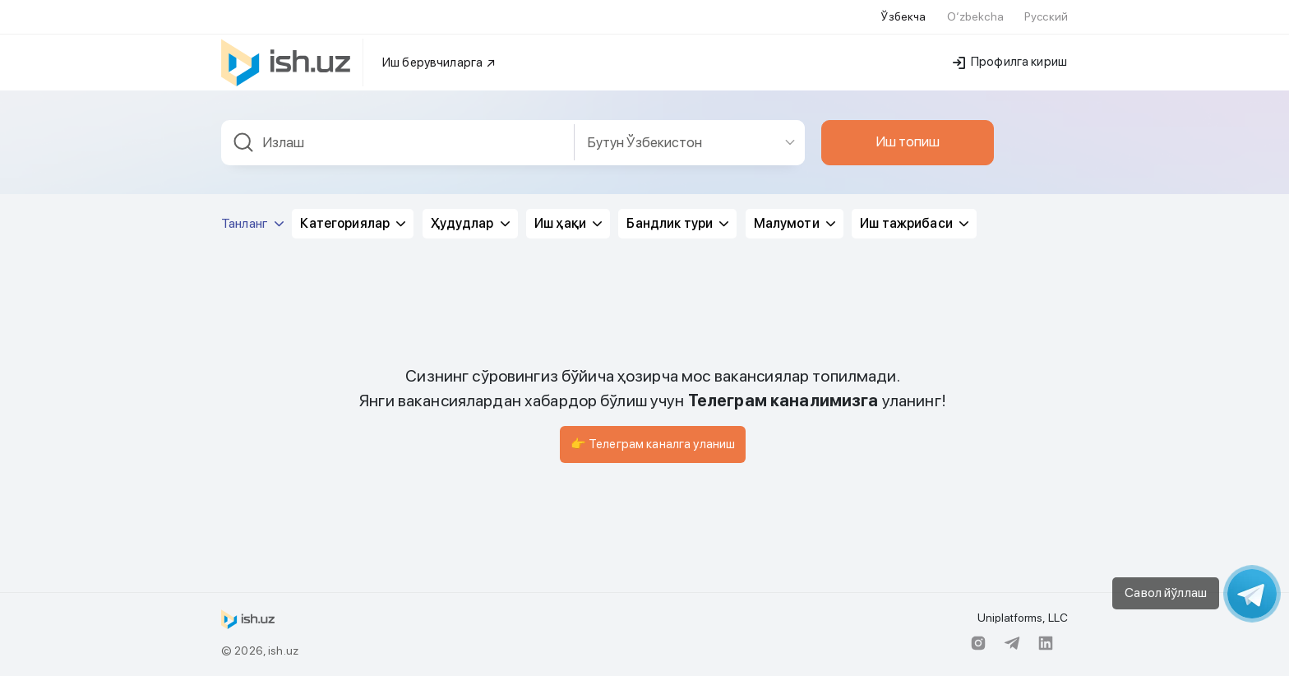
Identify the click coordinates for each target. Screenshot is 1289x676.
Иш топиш (908, 141)
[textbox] (398, 142)
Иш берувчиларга (439, 62)
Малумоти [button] (794, 223)
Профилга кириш (1010, 61)
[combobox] (398, 142)
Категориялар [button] (352, 223)
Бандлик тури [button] (677, 223)
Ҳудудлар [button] (470, 223)
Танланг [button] (252, 223)
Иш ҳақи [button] (568, 223)
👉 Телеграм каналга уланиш (653, 444)
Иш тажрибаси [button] (914, 223)
